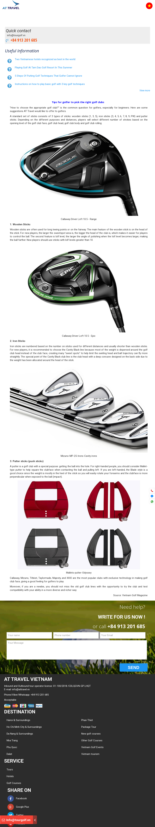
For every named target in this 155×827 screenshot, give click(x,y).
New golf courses (91, 733)
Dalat (9, 754)
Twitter (15, 815)
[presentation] (32, 667)
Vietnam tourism (90, 754)
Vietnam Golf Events (92, 747)
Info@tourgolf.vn (16, 820)
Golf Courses (14, 783)
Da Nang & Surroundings (20, 733)
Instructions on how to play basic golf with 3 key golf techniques (50, 84)
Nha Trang (12, 740)
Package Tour (88, 726)
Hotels (10, 776)
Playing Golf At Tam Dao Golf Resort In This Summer (43, 67)
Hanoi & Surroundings (18, 720)
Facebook (17, 798)
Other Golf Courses (91, 740)
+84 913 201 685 (22, 40)
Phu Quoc (12, 747)
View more (145, 90)
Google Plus (18, 806)
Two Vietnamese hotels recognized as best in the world (45, 59)
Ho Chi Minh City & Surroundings (24, 726)
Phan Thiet (87, 720)
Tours (10, 769)
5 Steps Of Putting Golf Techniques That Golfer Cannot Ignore (48, 75)
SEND (133, 667)
